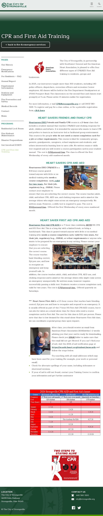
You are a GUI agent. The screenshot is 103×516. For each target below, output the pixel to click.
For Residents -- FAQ (11, 77)
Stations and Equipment (7, 94)
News (4, 116)
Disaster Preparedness (12, 140)
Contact (5, 111)
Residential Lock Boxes (12, 129)
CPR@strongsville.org (67, 103)
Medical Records (9, 106)
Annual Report (8, 81)
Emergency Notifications (7, 71)
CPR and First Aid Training (9, 151)
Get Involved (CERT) (11, 145)
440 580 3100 (82, 495)
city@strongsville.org (85, 499)
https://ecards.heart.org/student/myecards (74, 347)
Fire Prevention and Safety (11, 101)
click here (39, 110)
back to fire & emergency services (27, 44)
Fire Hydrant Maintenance (7, 135)
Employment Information (7, 87)
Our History (7, 65)
